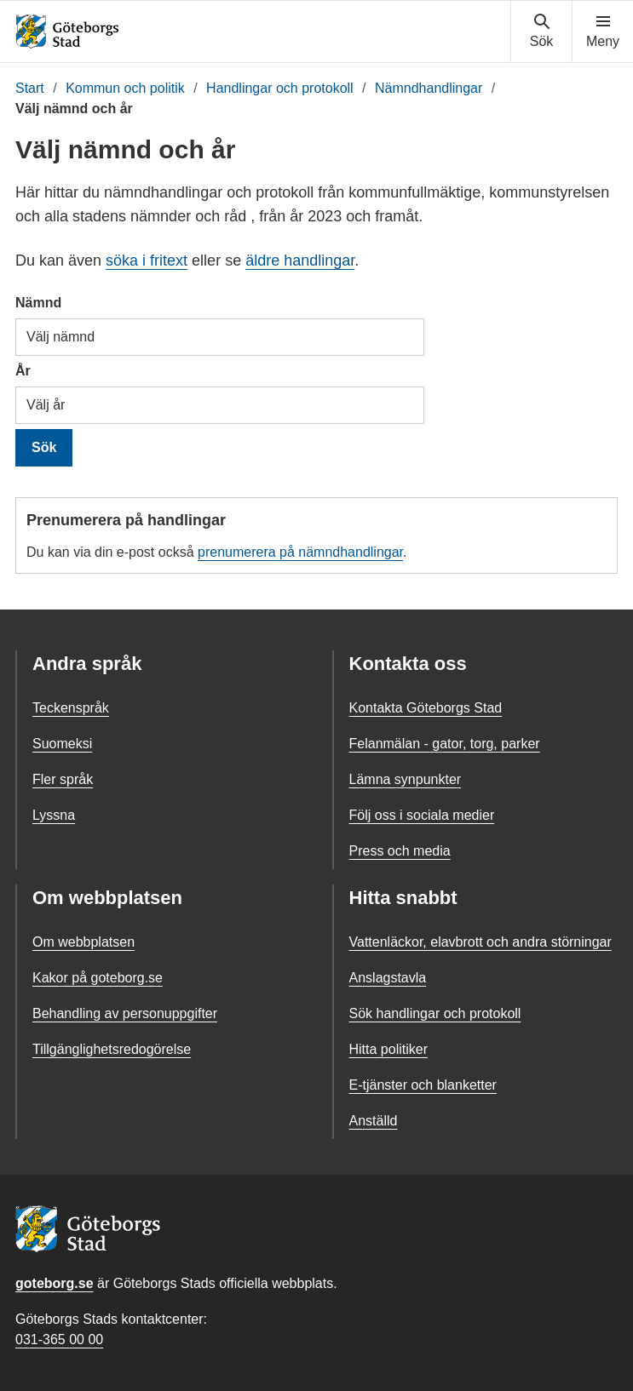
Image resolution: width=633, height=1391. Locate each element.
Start (29, 88)
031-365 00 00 (59, 1339)
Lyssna (53, 815)
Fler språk (62, 779)
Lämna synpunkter (405, 779)
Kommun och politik (125, 88)
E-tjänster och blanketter (423, 1085)
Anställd (373, 1120)
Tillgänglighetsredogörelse (111, 1049)
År (23, 370)
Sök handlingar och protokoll (435, 1013)
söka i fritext (146, 260)
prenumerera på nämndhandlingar (300, 552)
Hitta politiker (388, 1049)
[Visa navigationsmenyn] (603, 31)
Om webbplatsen (83, 942)
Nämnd (38, 302)
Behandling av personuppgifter (124, 1013)
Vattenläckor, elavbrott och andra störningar (480, 942)
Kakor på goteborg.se (97, 977)
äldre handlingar (299, 260)
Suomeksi (62, 743)
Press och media (400, 851)
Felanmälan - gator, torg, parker (444, 743)
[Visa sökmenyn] (541, 31)
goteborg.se (54, 1283)
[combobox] (219, 337)
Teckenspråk (70, 708)
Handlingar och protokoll (280, 88)
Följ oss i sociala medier (422, 815)
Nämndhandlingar (428, 88)
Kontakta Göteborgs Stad (426, 708)
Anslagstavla (388, 977)
